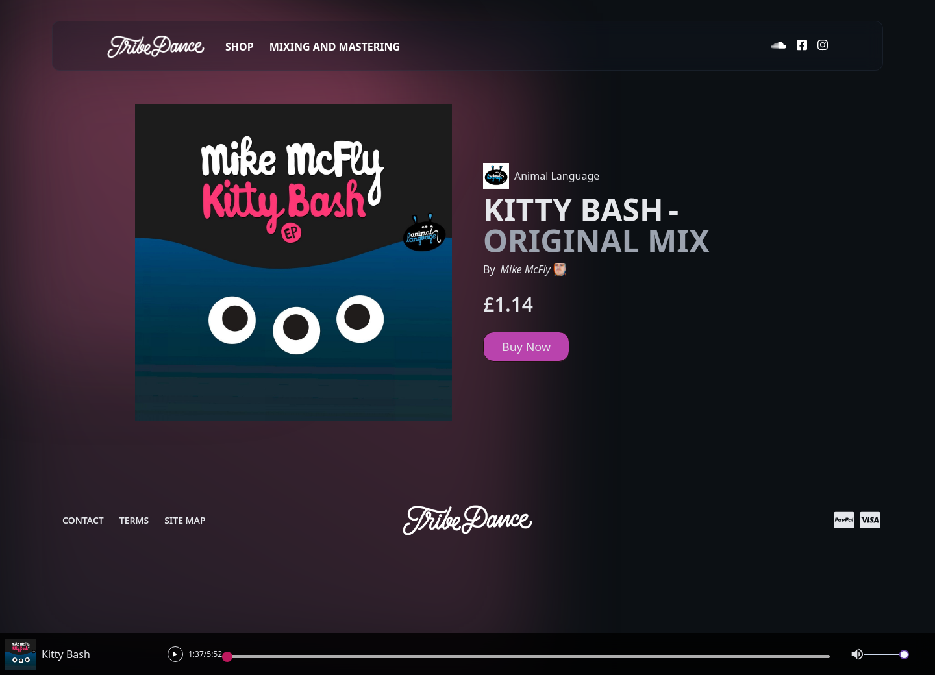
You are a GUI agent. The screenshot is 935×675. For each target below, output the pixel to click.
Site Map (184, 520)
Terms (134, 520)
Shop (239, 47)
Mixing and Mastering (334, 47)
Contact (83, 520)
